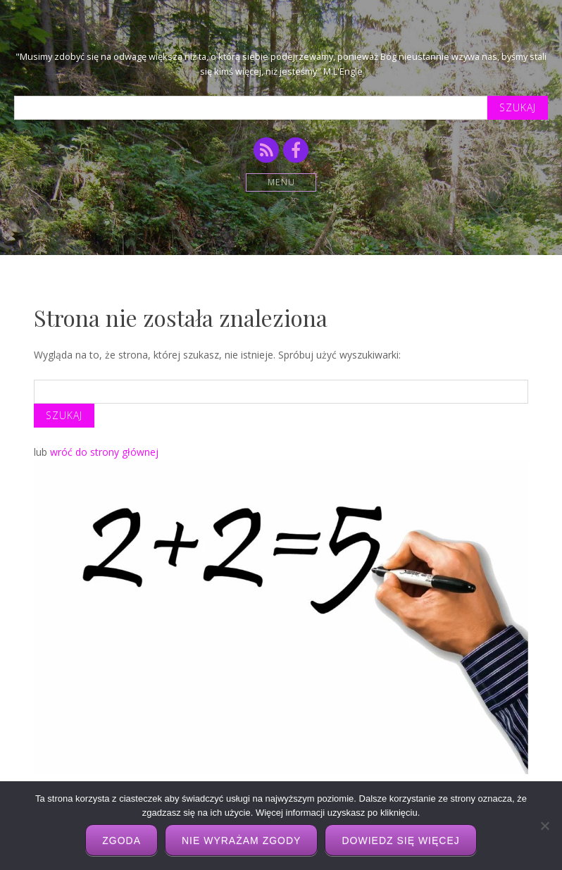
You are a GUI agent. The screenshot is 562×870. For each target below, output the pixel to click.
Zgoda (121, 840)
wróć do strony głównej (104, 452)
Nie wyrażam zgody (241, 840)
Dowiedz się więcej (400, 840)
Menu (281, 182)
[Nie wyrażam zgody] (544, 826)
